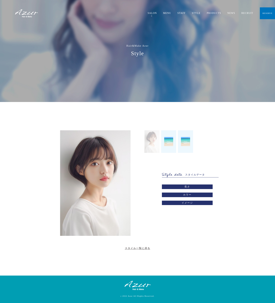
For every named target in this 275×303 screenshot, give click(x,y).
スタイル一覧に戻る (137, 248)
